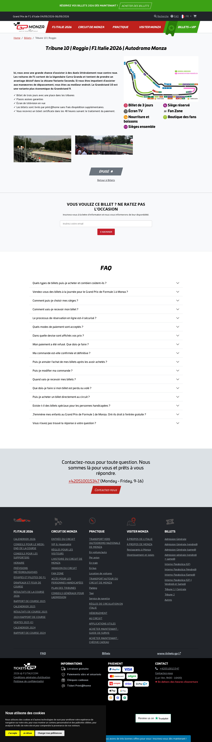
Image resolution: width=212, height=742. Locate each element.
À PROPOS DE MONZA (139, 544)
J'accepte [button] (12, 733)
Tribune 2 (170, 594)
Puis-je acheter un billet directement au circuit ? (61, 397)
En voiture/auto (98, 552)
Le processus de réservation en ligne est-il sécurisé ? (64, 318)
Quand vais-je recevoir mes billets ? (54, 379)
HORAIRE (19, 562)
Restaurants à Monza (139, 549)
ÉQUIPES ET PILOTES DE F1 (30, 577)
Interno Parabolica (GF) (177, 564)
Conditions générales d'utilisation (32, 677)
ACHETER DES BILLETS (135, 5)
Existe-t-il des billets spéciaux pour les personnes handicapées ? (71, 405)
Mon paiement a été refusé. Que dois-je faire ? (61, 344)
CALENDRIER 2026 (24, 539)
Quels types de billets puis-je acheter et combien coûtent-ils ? (69, 283)
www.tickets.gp (169, 653)
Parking (93, 588)
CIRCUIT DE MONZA (91, 27)
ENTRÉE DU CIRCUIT (63, 539)
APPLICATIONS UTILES (102, 623)
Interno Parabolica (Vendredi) (180, 569)
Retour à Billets (106, 180)
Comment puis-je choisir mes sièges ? (55, 300)
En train (93, 562)
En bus (92, 568)
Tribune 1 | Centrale (175, 589)
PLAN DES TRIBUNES (63, 588)
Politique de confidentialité (29, 681)
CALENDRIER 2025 (24, 606)
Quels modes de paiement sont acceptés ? (58, 326)
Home (17, 37)
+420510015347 (84, 481)
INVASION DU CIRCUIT (64, 568)
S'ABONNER (106, 231)
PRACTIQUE (120, 27)
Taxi (91, 593)
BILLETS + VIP (180, 27)
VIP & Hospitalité (61, 544)
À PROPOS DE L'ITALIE (140, 539)
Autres (168, 599)
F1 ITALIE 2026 (62, 27)
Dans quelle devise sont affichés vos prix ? (58, 335)
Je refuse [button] (27, 733)
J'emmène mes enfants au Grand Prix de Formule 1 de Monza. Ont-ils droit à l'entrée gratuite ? (89, 414)
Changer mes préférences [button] (50, 733)
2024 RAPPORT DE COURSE (30, 617)
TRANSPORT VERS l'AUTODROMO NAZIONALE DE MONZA (104, 543)
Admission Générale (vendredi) (181, 544)
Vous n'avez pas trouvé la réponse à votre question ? (64, 423)
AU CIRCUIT (95, 618)
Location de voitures (100, 573)
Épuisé (106, 171)
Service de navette (99, 598)
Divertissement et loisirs (140, 554)
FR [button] (185, 16)
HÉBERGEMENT (98, 613)
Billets (27, 37)
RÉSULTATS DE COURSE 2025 (30, 611)
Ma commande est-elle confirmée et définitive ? (61, 353)
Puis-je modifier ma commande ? (52, 370)
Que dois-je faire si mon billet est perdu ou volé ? (62, 388)
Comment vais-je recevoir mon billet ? (55, 309)
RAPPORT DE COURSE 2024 (30, 632)
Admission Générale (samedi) (180, 549)
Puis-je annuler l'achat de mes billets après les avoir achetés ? (70, 361)
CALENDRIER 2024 (24, 627)
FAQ (43, 653)
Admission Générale (175, 539)
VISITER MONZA (150, 27)
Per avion (94, 557)
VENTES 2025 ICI (23, 622)
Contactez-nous (106, 490)
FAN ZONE (57, 573)
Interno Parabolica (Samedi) (180, 574)
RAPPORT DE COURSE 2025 (30, 601)
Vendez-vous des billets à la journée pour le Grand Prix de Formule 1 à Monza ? (80, 291)
